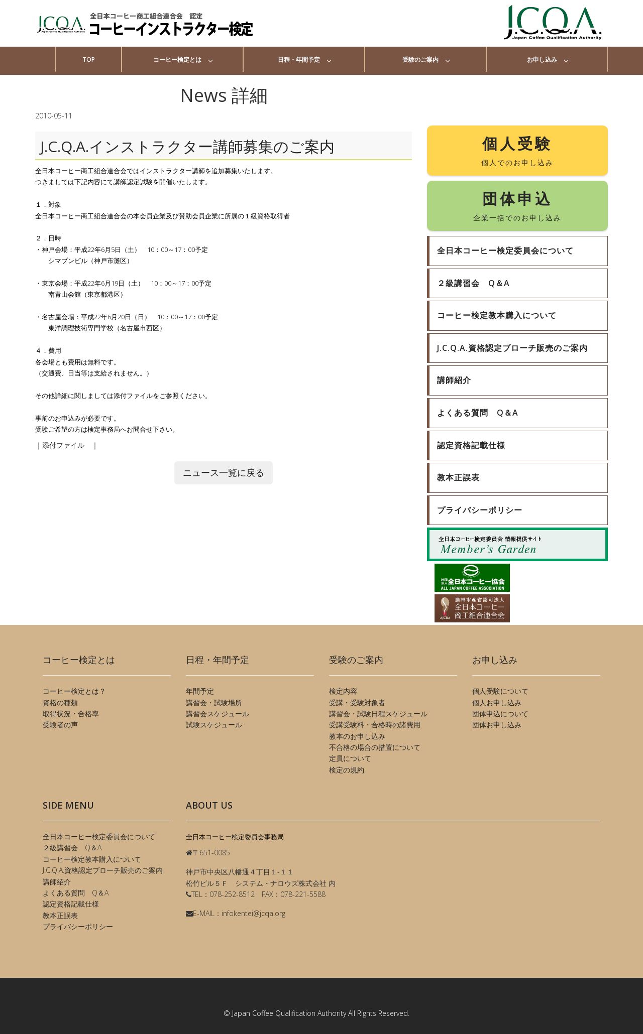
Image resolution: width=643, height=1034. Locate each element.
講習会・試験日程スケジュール (378, 713)
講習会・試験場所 (214, 702)
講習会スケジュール (217, 713)
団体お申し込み (496, 724)
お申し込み (542, 59)
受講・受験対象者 (357, 702)
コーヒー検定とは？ (74, 691)
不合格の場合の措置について (374, 747)
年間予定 (200, 691)
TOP (88, 59)
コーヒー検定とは (177, 59)
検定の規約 (346, 769)
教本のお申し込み (357, 736)
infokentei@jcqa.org (253, 913)
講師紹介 (57, 881)
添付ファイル (66, 445)
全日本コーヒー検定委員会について (99, 836)
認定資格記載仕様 (71, 904)
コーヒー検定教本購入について (92, 859)
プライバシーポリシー (78, 926)
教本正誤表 (60, 915)
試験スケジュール (214, 724)
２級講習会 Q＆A (72, 847)
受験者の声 (60, 724)
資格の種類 (60, 702)
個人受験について (500, 691)
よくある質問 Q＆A (76, 892)
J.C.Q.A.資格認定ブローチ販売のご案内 (103, 870)
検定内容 (343, 691)
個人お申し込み (496, 702)
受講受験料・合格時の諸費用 (374, 724)
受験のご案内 (420, 59)
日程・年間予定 (299, 59)
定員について (350, 758)
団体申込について (500, 713)
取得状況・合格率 (71, 713)
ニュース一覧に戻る (223, 472)
